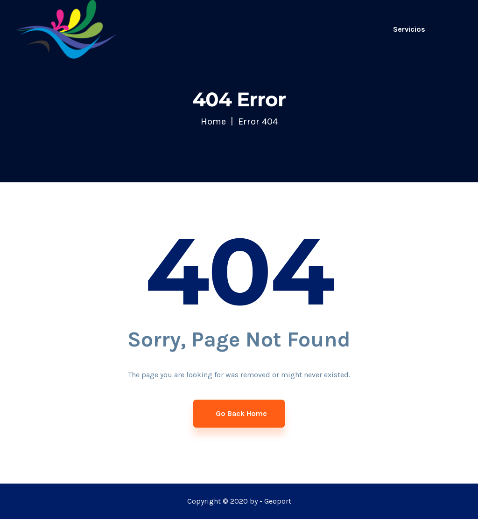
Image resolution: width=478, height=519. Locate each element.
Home (213, 121)
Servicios (409, 29)
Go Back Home (240, 413)
